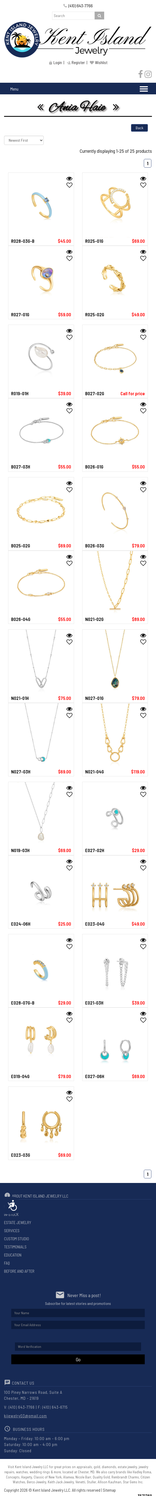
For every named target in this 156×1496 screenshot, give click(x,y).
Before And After (19, 1271)
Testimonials (15, 1246)
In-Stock (11, 1214)
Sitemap (109, 1490)
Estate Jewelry (17, 1222)
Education (12, 1254)
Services (12, 1230)
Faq (7, 1263)
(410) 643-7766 (78, 5)
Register (76, 62)
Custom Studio (16, 1238)
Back (139, 127)
